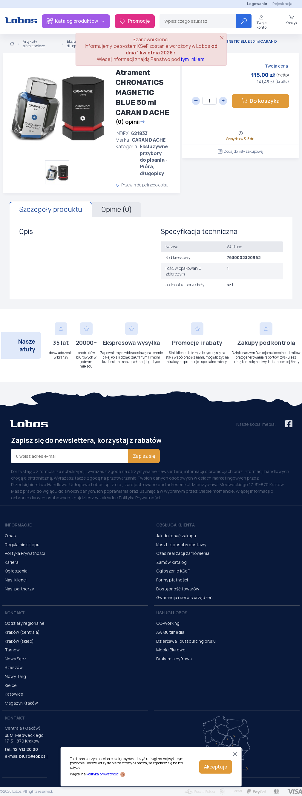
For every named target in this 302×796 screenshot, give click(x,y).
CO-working (168, 623)
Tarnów (12, 650)
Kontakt (15, 613)
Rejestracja (282, 3)
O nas (10, 535)
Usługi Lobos (171, 613)
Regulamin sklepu (22, 544)
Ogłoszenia (16, 571)
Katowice (14, 694)
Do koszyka (260, 100)
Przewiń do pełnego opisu (142, 185)
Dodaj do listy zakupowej (240, 151)
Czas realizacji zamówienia (182, 553)
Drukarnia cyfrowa (174, 659)
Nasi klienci (16, 580)
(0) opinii (130, 121)
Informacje (18, 525)
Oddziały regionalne (25, 623)
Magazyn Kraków (21, 703)
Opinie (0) (116, 209)
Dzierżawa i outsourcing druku (186, 641)
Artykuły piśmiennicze (34, 43)
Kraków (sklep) (19, 641)
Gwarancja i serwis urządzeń (184, 597)
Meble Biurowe (171, 650)
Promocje (134, 21)
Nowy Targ (15, 676)
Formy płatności (172, 580)
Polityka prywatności (102, 774)
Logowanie (257, 3)
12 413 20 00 (25, 749)
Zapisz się (144, 456)
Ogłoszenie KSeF (173, 571)
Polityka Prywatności (25, 553)
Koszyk (291, 20)
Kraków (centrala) (22, 632)
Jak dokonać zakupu (176, 535)
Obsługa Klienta (175, 525)
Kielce (11, 685)
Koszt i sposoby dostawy (181, 544)
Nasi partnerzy (19, 589)
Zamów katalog (171, 562)
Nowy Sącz (15, 659)
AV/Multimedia (170, 632)
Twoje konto (261, 22)
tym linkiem (192, 59)
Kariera (12, 562)
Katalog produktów (76, 21)
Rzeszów (14, 667)
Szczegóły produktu (50, 209)
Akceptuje (215, 766)
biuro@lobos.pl (34, 756)
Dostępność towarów (177, 589)
